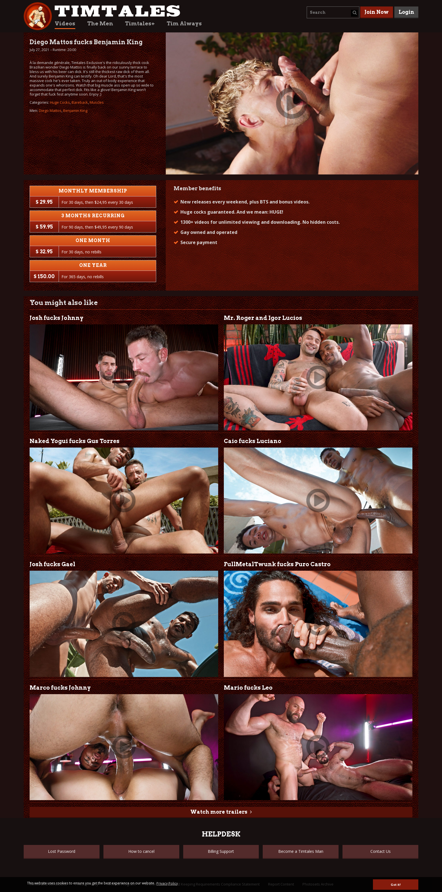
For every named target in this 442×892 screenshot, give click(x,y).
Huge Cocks (60, 102)
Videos (65, 23)
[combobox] (333, 12)
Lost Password (61, 851)
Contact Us (380, 851)
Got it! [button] (396, 884)
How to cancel (141, 851)
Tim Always (184, 23)
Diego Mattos (50, 110)
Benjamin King (75, 110)
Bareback (80, 102)
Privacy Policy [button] (167, 883)
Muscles (97, 102)
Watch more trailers (218, 812)
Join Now (376, 12)
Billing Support (221, 851)
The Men (100, 23)
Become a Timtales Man (300, 851)
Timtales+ (140, 23)
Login (406, 12)
